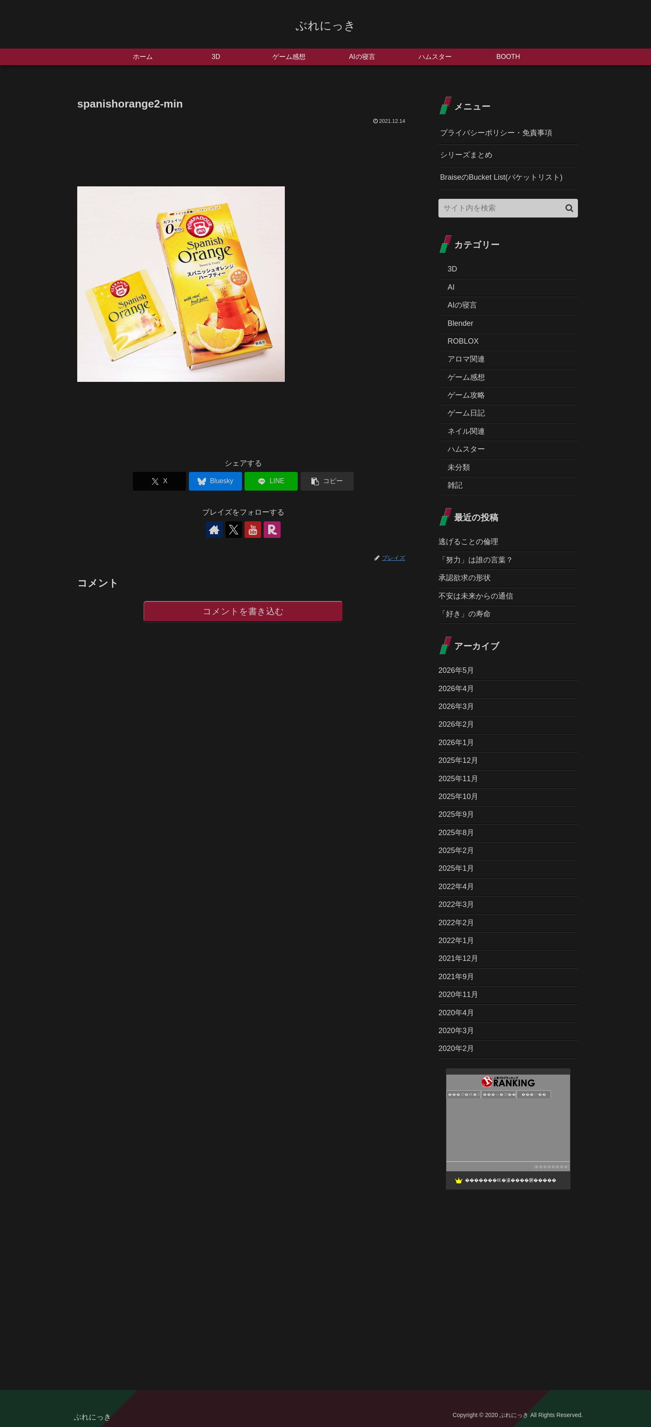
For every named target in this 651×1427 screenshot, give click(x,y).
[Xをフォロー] (233, 529)
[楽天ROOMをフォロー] (272, 529)
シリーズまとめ (466, 155)
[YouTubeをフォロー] (253, 529)
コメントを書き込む (243, 611)
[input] (508, 208)
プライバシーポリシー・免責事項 (496, 133)
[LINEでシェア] (271, 481)
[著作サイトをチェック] (214, 529)
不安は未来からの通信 (475, 596)
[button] (327, 481)
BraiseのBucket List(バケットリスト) (501, 177)
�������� (551, 1166)
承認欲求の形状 (464, 578)
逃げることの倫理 (468, 542)
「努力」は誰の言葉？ (475, 560)
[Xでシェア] (159, 481)
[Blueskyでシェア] (215, 481)
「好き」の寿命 (464, 614)
